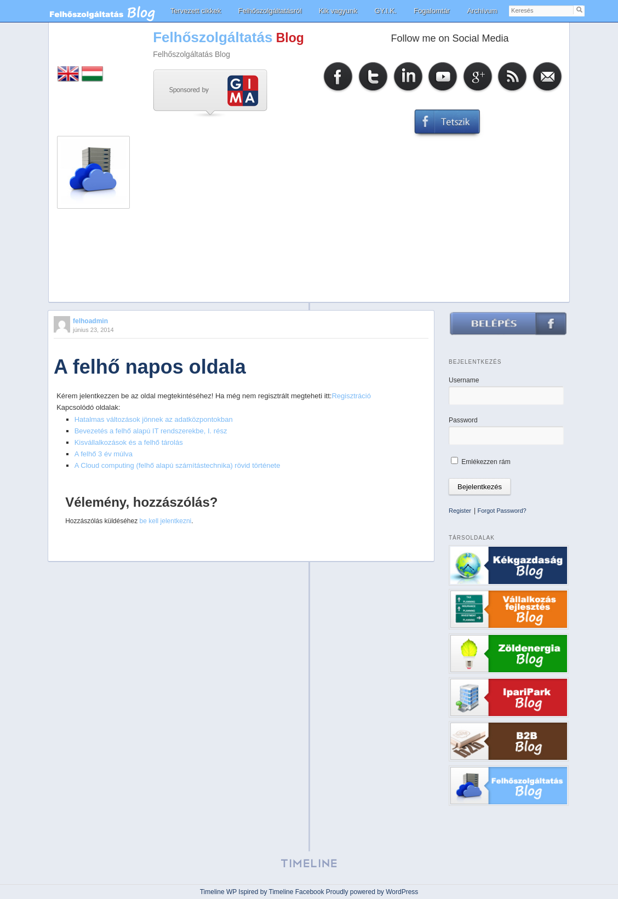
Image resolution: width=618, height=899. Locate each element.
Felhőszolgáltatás (212, 37)
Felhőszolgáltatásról (270, 11)
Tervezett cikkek (195, 11)
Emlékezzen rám (481, 462)
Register (460, 510)
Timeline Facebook (296, 892)
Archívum (482, 11)
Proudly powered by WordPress (372, 892)
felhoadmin (90, 321)
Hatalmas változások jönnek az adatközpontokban (154, 419)
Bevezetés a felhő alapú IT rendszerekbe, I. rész (151, 431)
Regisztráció (351, 396)
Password (463, 420)
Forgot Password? (501, 510)
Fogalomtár (432, 11)
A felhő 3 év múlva (104, 454)
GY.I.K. (385, 11)
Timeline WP (218, 892)
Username (464, 380)
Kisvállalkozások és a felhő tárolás (129, 442)
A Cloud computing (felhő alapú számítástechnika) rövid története (178, 465)
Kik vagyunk (338, 11)
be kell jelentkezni (166, 521)
